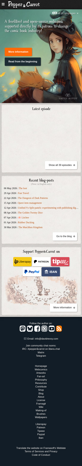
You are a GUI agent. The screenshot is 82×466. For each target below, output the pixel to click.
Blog (41, 393)
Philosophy (41, 379)
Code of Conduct (41, 455)
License (41, 400)
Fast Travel (23, 193)
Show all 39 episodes (60, 165)
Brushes (41, 414)
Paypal (41, 434)
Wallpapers (41, 417)
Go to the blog (64, 236)
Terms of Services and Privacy (41, 451)
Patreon (41, 427)
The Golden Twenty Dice (30, 212)
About (41, 397)
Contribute (41, 386)
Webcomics (41, 369)
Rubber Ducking (26, 222)
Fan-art (41, 376)
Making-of (41, 410)
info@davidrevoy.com (46, 338)
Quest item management (30, 203)
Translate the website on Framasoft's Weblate (41, 448)
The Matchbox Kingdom (30, 227)
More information (18, 51)
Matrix (41, 352)
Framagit (41, 403)
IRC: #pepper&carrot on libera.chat (41, 349)
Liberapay (41, 424)
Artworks (41, 373)
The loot (23, 188)
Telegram (41, 356)
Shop (41, 390)
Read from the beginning (22, 61)
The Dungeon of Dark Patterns (33, 198)
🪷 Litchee (23, 217)
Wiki (41, 407)
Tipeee (41, 431)
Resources (41, 383)
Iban (41, 438)
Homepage (41, 366)
